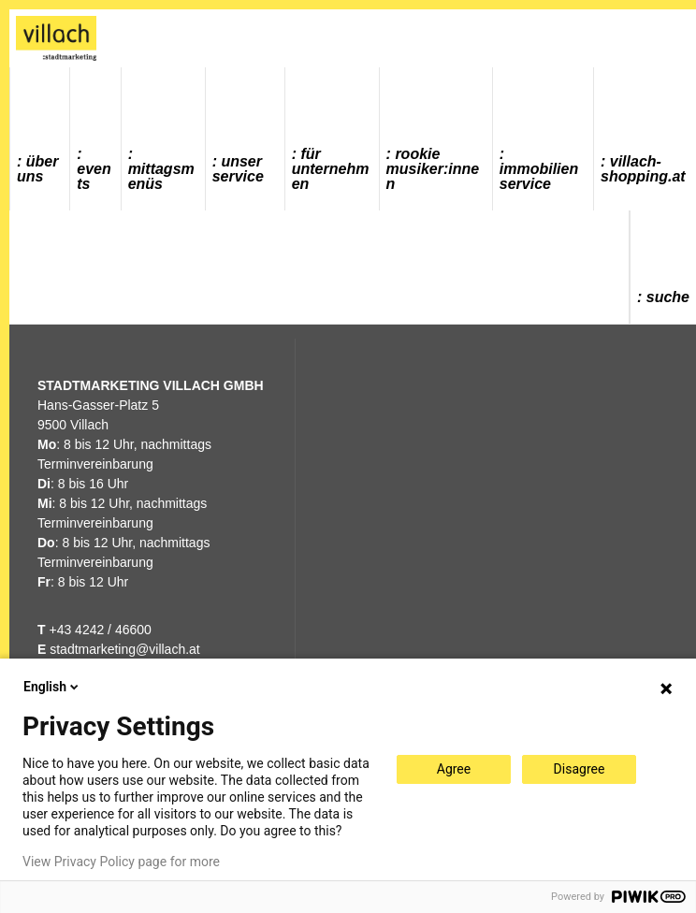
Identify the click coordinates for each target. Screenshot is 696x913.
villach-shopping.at (643, 168)
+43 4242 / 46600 (94, 629)
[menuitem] (40, 138)
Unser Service (238, 168)
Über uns (37, 168)
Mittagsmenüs (161, 176)
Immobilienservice (539, 176)
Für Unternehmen (331, 169)
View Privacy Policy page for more (121, 861)
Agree (454, 768)
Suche (667, 297)
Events (93, 176)
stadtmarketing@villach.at (125, 649)
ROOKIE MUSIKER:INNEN (433, 169)
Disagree (579, 768)
